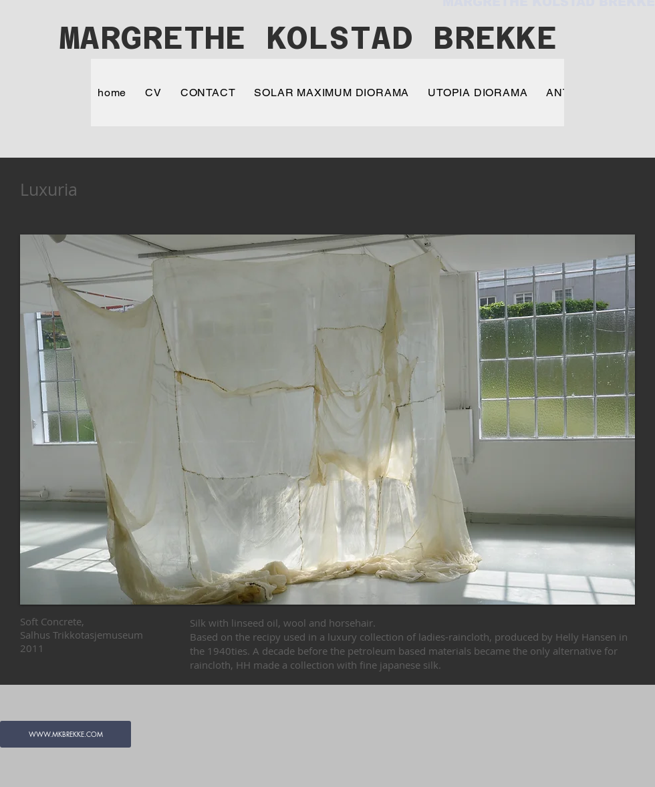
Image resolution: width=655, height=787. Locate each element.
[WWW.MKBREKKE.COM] (65, 734)
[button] (327, 419)
